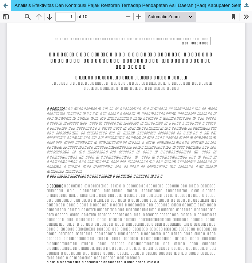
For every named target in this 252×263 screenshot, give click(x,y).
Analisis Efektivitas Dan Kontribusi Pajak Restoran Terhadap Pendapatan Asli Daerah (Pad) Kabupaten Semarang (133, 5)
